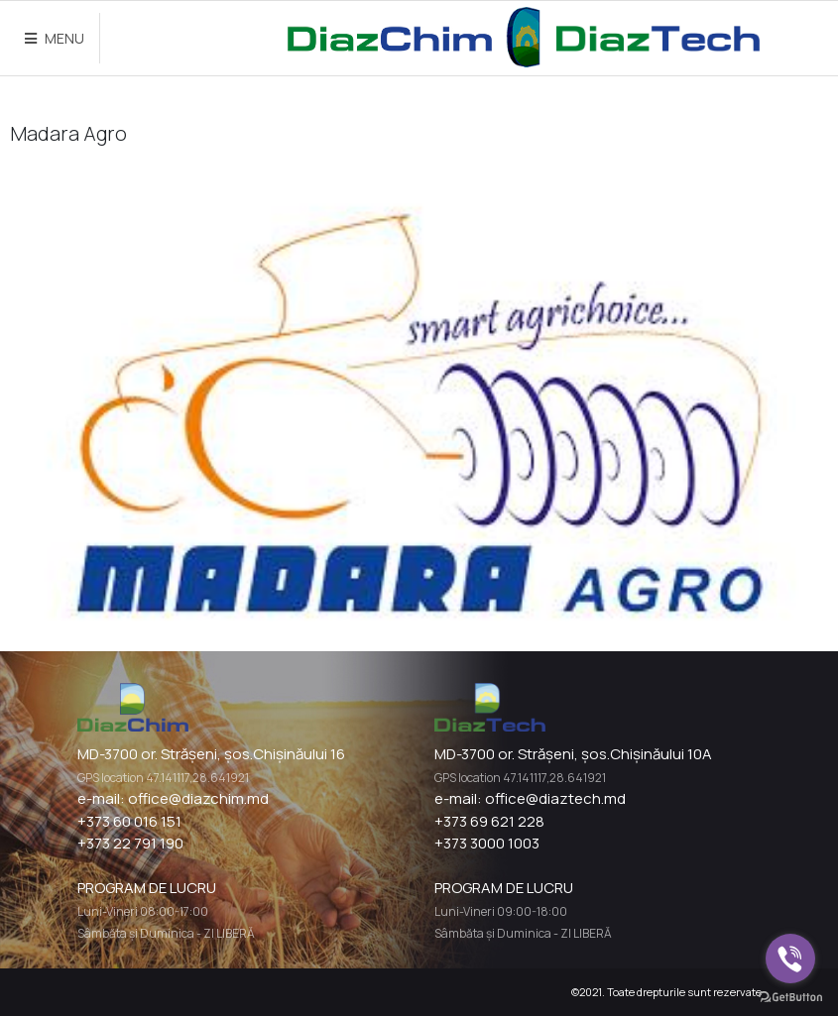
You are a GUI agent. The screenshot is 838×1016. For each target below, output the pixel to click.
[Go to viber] (790, 958)
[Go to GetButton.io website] (790, 996)
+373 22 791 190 (130, 843)
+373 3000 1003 (486, 843)
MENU (54, 38)
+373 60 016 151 (129, 821)
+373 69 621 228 (489, 821)
